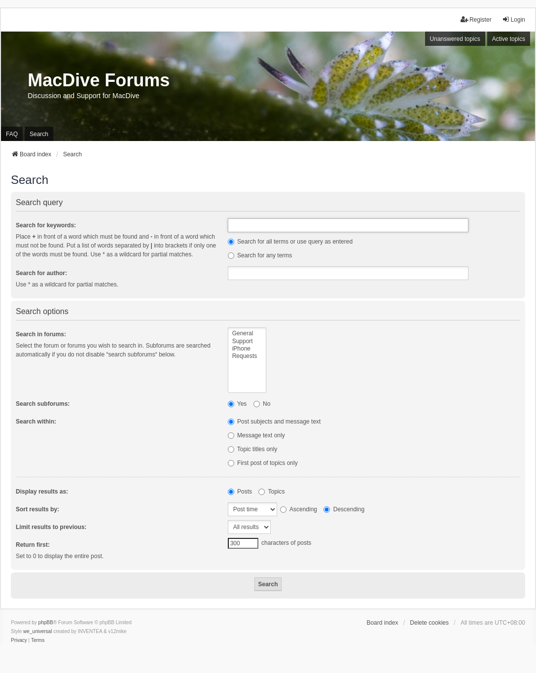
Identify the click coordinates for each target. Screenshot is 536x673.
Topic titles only (253, 449)
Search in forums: (41, 334)
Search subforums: (43, 403)
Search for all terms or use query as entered (290, 241)
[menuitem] (19, 640)
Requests (247, 356)
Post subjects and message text (274, 421)
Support (247, 341)
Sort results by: (37, 509)
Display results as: (42, 491)
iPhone (247, 349)
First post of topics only (263, 463)
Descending (343, 509)
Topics (271, 491)
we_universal (37, 631)
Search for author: (41, 273)
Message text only (256, 435)
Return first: (33, 544)
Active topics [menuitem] (508, 38)
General (247, 333)
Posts (240, 491)
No (262, 403)
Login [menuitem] (513, 19)
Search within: (36, 421)
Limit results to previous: (51, 527)
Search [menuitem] (39, 134)
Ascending (298, 509)
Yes (237, 403)
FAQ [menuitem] (12, 134)
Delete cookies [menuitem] (429, 622)
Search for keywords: (46, 225)
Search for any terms (260, 255)
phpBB (45, 622)
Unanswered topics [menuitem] (455, 38)
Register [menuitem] (476, 19)
